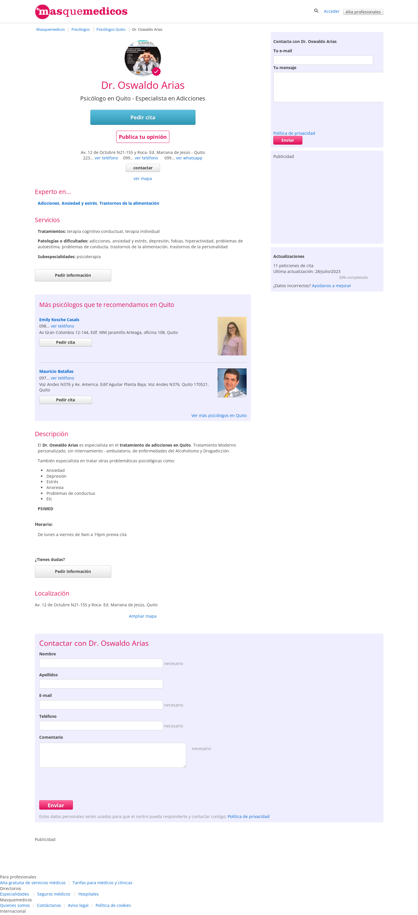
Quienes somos (15, 905)
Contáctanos (49, 905)
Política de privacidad (294, 133)
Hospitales (88, 894)
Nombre (47, 654)
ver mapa (143, 178)
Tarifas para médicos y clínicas (102, 882)
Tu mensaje (284, 67)
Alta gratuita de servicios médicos (33, 882)
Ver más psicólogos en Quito (219, 415)
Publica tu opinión (143, 136)
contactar (143, 167)
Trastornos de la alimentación (129, 203)
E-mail (45, 695)
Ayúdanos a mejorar (331, 285)
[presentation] (317, 115)
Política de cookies (113, 905)
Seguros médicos (53, 894)
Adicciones (48, 203)
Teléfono (48, 716)
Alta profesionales (363, 12)
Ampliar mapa (143, 616)
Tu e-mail (282, 50)
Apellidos (48, 674)
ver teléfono (106, 158)
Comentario (51, 737)
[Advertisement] (327, 200)
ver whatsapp (189, 158)
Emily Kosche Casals (59, 319)
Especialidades (14, 894)
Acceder (332, 11)
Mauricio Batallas (56, 371)
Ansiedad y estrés (79, 203)
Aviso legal (78, 905)
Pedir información (73, 275)
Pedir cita (142, 117)
